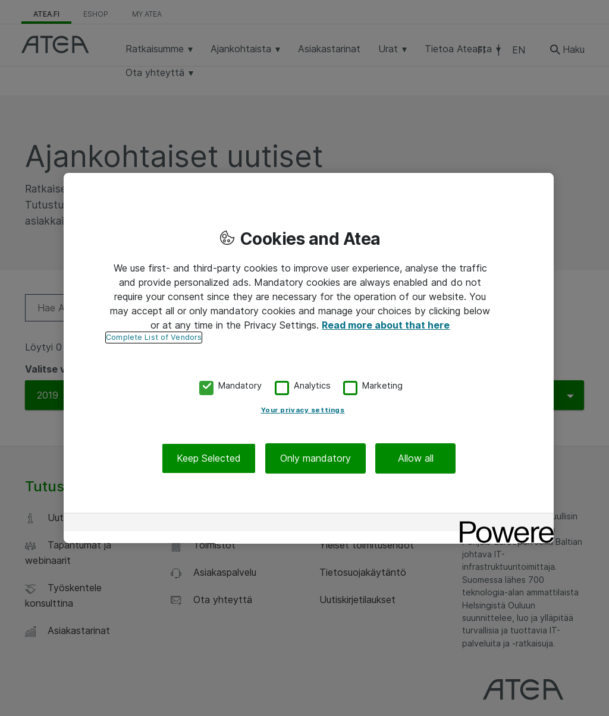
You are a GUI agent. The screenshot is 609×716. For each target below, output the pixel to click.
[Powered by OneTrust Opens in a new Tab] (502, 523)
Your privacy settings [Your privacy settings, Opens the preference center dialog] (303, 410)
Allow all (416, 458)
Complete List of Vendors (154, 337)
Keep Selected (209, 458)
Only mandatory (315, 458)
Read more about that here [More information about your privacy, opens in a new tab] (386, 325)
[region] (309, 358)
